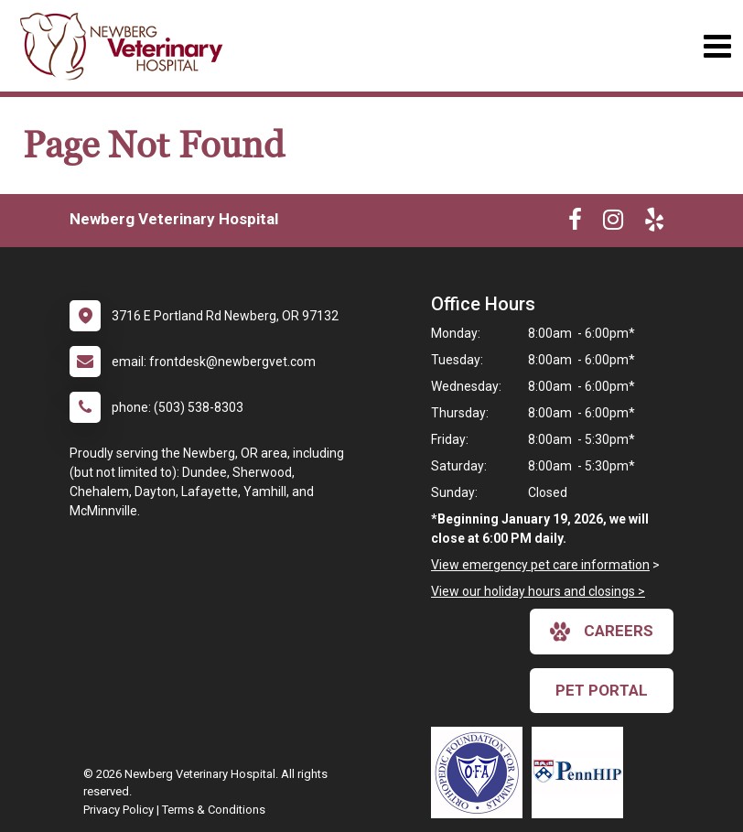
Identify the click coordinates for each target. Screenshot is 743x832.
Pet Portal (601, 690)
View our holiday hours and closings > (538, 591)
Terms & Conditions (213, 809)
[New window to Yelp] (654, 223)
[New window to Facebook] (575, 223)
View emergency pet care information (540, 564)
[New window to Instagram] (613, 223)
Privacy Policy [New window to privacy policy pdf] (118, 809)
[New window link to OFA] (481, 772)
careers (601, 631)
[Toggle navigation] (717, 46)
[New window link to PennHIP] (582, 772)
